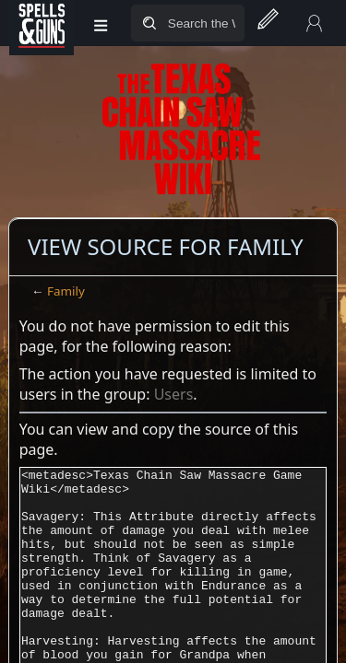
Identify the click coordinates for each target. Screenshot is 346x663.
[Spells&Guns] (41, 23)
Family (66, 291)
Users (174, 394)
